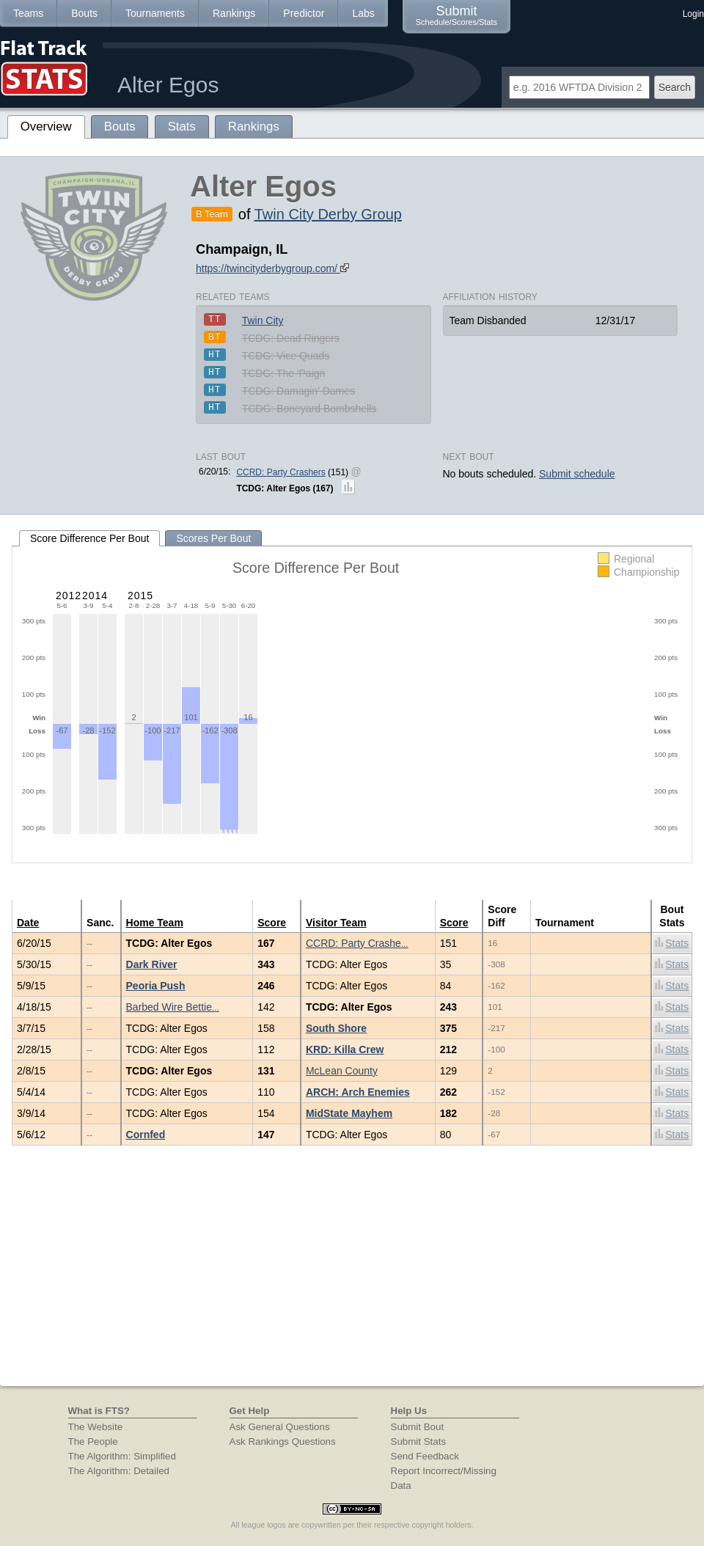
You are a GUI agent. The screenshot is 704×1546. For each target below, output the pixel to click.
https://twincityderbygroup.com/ (272, 268)
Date (28, 922)
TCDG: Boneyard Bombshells (309, 408)
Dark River (151, 964)
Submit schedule (577, 474)
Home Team (154, 922)
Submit (456, 15)
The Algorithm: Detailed (119, 1470)
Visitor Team (336, 922)
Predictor (303, 13)
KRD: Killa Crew (345, 1049)
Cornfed (146, 1134)
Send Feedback (425, 1456)
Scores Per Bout (213, 538)
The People (93, 1441)
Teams (28, 13)
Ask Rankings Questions (283, 1441)
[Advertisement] (352, 1276)
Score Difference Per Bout (89, 538)
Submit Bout (417, 1426)
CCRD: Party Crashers (280, 472)
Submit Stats (419, 1441)
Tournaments (155, 13)
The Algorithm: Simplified (122, 1456)
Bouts (84, 13)
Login (693, 14)
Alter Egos (168, 85)
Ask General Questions (280, 1426)
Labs (363, 13)
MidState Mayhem (349, 1113)
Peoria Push (156, 986)
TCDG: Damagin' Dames (298, 391)
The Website (95, 1426)
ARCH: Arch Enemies (358, 1092)
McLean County (342, 1071)
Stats (672, 943)
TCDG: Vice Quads (286, 356)
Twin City (263, 320)
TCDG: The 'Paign (284, 373)
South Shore (336, 1028)
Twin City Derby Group (328, 214)
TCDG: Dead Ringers (291, 338)
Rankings (234, 13)
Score (271, 922)
